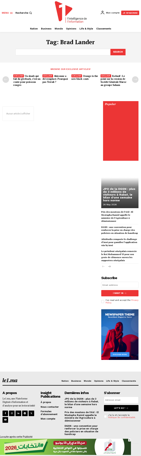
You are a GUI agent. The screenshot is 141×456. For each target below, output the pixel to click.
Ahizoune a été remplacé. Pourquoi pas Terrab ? (55, 79)
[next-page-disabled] (135, 79)
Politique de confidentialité (121, 417)
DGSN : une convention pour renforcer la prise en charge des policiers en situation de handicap (119, 230)
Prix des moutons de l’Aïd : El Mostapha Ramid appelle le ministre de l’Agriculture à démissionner (82, 416)
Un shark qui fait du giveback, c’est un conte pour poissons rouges (26, 80)
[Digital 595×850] (120, 157)
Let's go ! (121, 408)
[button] (24, 12)
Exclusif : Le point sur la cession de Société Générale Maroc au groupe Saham (113, 80)
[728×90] (65, 454)
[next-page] (109, 266)
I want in (120, 293)
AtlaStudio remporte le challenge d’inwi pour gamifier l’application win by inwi (119, 242)
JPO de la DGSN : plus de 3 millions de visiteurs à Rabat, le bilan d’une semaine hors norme (119, 194)
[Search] (118, 52)
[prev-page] (6, 79)
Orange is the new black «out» (84, 77)
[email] (119, 285)
